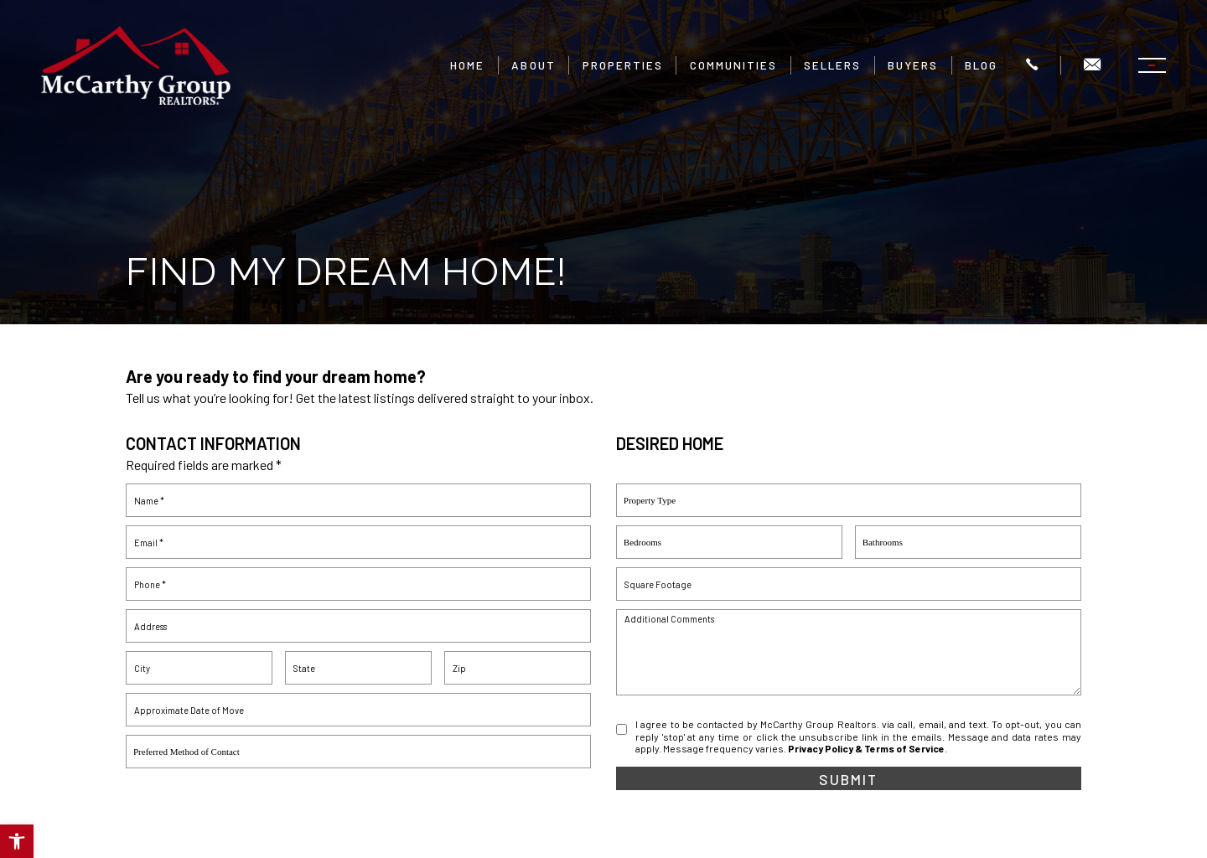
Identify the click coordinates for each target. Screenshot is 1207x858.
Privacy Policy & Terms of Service (866, 748)
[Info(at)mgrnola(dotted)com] (1091, 66)
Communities (732, 66)
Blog (980, 66)
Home (467, 66)
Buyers (912, 66)
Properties (622, 66)
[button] (17, 841)
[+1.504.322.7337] (1031, 66)
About (533, 66)
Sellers (831, 66)
